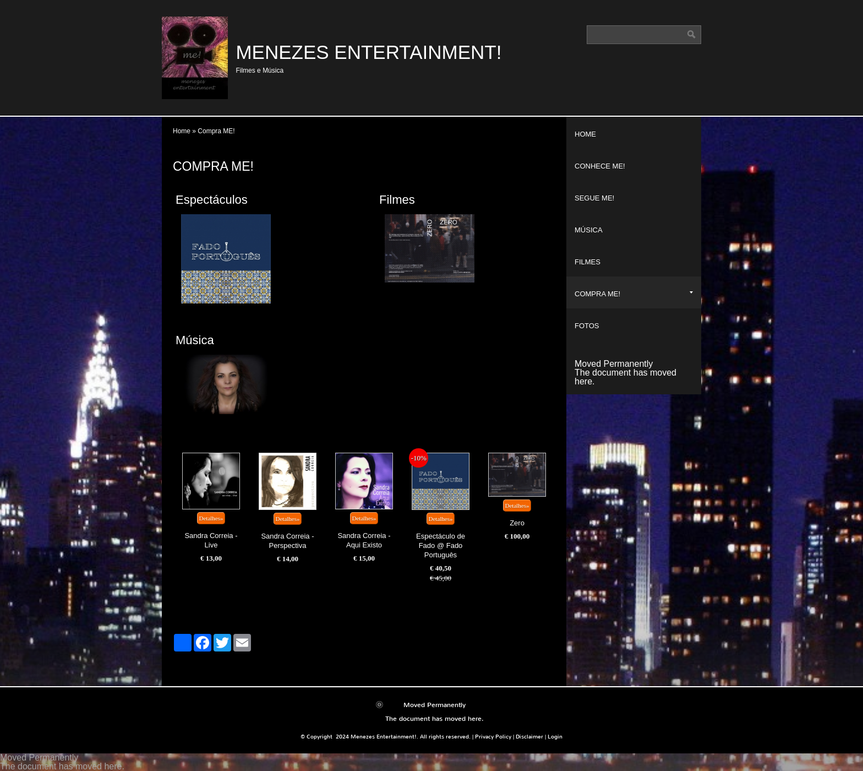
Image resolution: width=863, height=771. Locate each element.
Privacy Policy (493, 736)
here (583, 381)
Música (195, 340)
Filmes (397, 200)
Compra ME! (634, 294)
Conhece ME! (600, 166)
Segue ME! (594, 198)
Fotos (587, 326)
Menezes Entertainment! (368, 52)
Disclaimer (529, 736)
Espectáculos (212, 200)
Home (181, 131)
